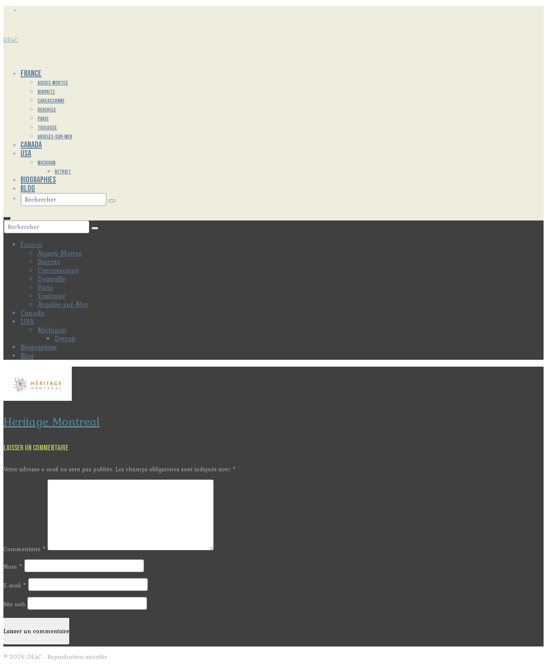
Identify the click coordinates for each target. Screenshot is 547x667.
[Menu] (6, 218)
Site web (14, 604)
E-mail (14, 585)
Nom (12, 566)
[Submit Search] (112, 201)
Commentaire (24, 549)
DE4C (10, 39)
